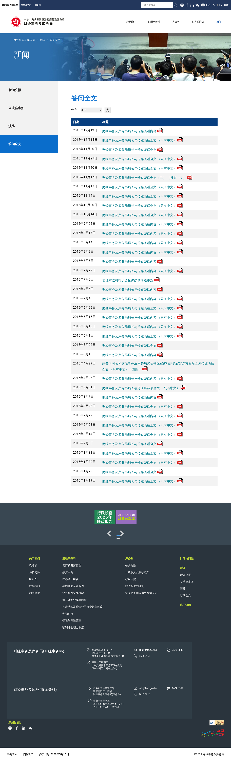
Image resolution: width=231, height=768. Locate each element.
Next (217, 536)
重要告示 (12, 761)
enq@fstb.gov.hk (148, 656)
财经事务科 (26, 5)
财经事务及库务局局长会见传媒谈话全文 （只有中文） (144, 388)
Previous (13, 536)
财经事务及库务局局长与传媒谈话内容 (132, 131)
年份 (74, 110)
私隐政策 (28, 761)
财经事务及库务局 (10, 5)
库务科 (38, 5)
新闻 (42, 40)
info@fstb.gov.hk (148, 695)
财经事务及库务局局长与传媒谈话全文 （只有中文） (142, 140)
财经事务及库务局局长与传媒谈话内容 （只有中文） (142, 224)
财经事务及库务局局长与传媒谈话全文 (132, 150)
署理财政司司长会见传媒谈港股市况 (131, 280)
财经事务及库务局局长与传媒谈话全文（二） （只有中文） (147, 178)
